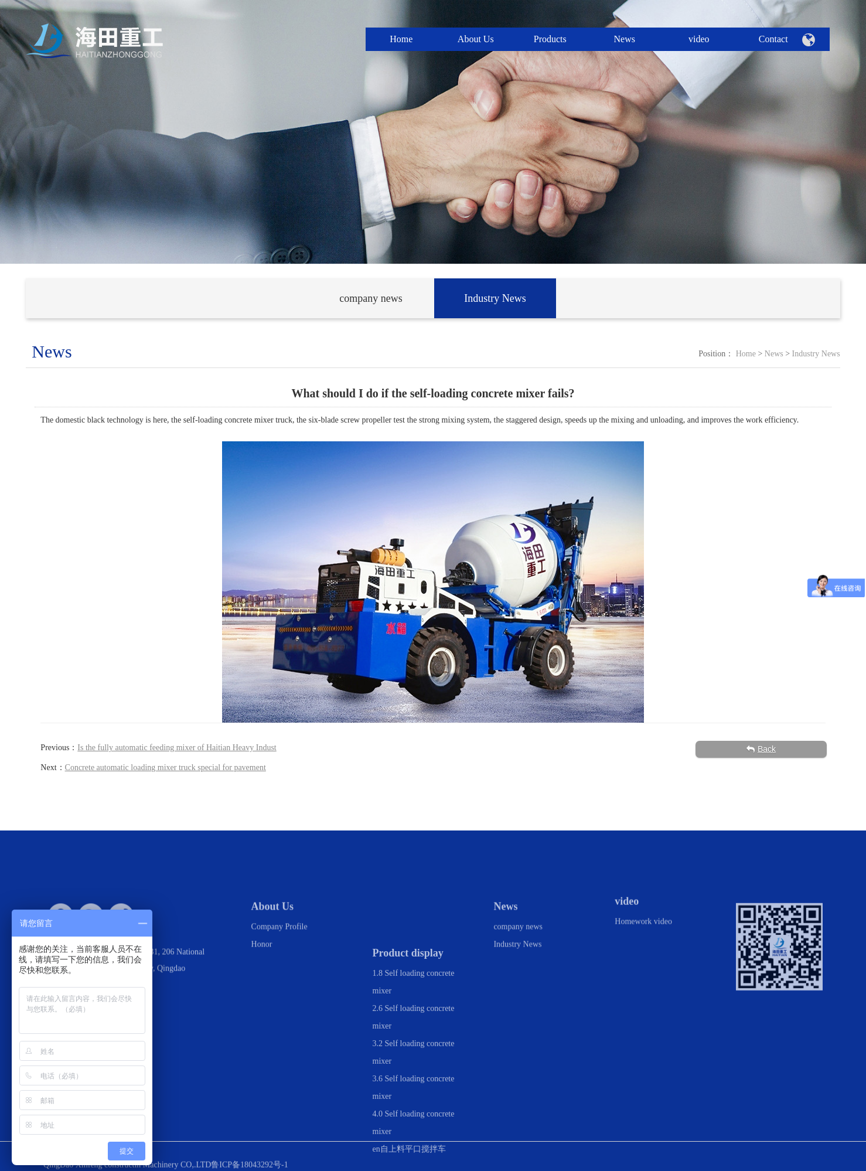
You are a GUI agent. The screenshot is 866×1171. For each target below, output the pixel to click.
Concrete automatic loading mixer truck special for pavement (165, 767)
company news (518, 939)
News (774, 353)
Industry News (816, 353)
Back (761, 749)
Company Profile (279, 939)
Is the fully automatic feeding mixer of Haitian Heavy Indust (176, 747)
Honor (261, 957)
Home (746, 353)
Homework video (643, 931)
